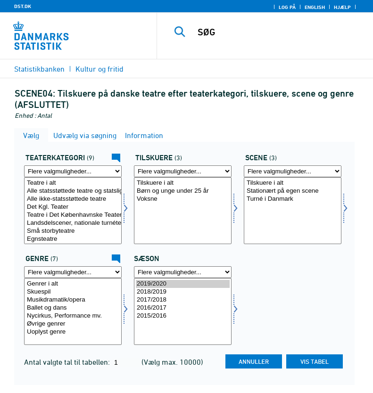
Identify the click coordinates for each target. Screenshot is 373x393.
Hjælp (342, 7)
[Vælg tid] (183, 311)
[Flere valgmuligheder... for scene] (292, 171)
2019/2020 (183, 284)
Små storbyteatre (73, 231)
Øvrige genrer (73, 324)
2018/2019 (183, 292)
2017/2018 (183, 300)
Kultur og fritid (99, 69)
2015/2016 (183, 316)
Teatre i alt (73, 183)
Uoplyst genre (73, 332)
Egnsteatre (73, 239)
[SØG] (279, 32)
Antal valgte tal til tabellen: (68, 362)
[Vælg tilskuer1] (183, 210)
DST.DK (22, 6)
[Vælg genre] (73, 311)
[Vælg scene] (292, 210)
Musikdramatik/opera (73, 300)
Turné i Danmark (293, 199)
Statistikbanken (39, 69)
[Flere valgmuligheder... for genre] (73, 272)
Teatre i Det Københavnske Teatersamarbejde (73, 215)
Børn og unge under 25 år (183, 191)
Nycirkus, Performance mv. (73, 316)
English (315, 7)
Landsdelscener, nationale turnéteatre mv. (73, 223)
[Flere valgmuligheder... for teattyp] (73, 171)
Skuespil (73, 292)
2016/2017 (183, 308)
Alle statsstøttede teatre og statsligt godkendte (73, 191)
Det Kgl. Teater (73, 207)
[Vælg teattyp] (73, 210)
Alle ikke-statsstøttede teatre (73, 199)
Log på (287, 7)
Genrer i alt (73, 284)
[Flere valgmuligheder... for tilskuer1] (183, 171)
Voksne (183, 199)
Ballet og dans (73, 308)
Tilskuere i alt (183, 183)
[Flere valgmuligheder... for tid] (183, 272)
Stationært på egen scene (293, 191)
